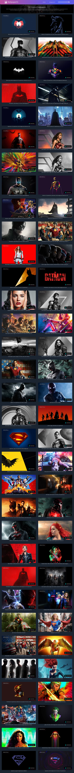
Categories (52, 2)
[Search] (63, 2)
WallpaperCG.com (11, 2)
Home (44, 2)
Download (32, 31)
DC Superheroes (24, 9)
